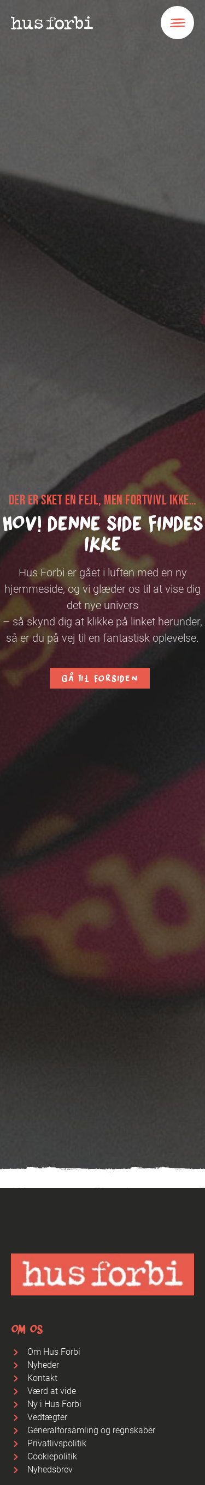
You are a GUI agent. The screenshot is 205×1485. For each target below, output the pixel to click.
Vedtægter (47, 1417)
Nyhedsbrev (50, 1469)
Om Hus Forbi (53, 1352)
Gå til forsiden (99, 678)
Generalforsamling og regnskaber (91, 1430)
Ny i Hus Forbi (54, 1404)
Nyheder (43, 1365)
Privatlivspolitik (56, 1443)
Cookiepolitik (52, 1456)
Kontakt (42, 1378)
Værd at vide (51, 1391)
